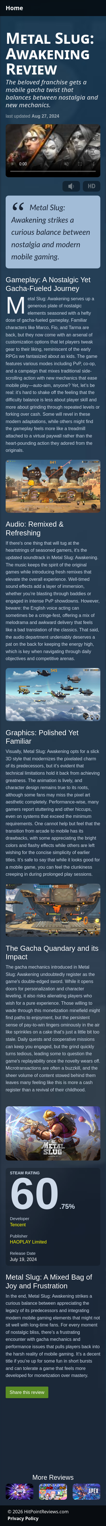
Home (14, 8)
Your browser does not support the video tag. (53, 151)
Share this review (27, 1392)
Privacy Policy (23, 1518)
